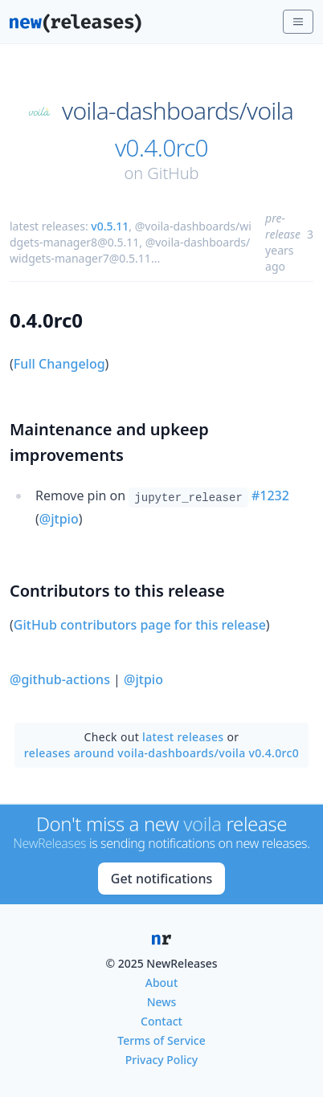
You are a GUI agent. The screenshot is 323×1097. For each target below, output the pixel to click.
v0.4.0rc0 (161, 148)
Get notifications (161, 878)
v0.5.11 (110, 226)
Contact (161, 1021)
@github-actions (60, 679)
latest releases (182, 736)
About (161, 982)
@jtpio (59, 519)
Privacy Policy (161, 1059)
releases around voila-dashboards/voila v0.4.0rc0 (161, 753)
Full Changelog (59, 364)
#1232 (270, 495)
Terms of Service (161, 1040)
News (162, 1001)
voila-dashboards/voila (177, 111)
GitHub (172, 173)
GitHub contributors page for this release (140, 625)
